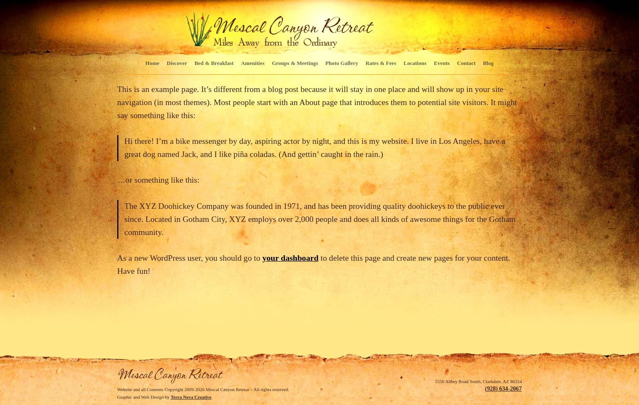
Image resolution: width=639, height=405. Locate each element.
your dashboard (291, 258)
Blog (488, 63)
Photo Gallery (341, 63)
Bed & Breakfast (214, 63)
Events (442, 63)
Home (152, 63)
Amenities (253, 63)
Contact (466, 63)
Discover (177, 63)
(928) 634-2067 (503, 389)
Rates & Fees (380, 63)
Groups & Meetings (295, 63)
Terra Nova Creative (191, 397)
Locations (415, 63)
